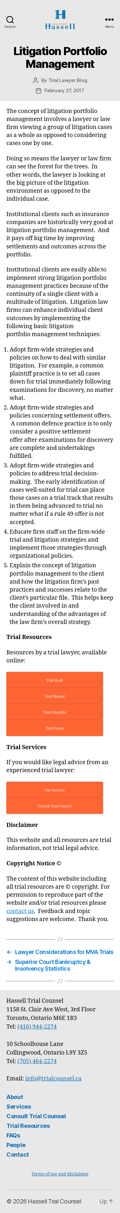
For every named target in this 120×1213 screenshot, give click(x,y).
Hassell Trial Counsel (54, 1201)
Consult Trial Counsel (36, 1116)
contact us (20, 911)
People (15, 1145)
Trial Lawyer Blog (67, 80)
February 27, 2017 (64, 90)
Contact (17, 1154)
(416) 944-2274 (37, 1027)
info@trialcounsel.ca (53, 1078)
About (14, 1097)
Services (18, 1106)
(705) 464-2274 (37, 1061)
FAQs (13, 1135)
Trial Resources (28, 1125)
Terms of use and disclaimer (60, 1174)
